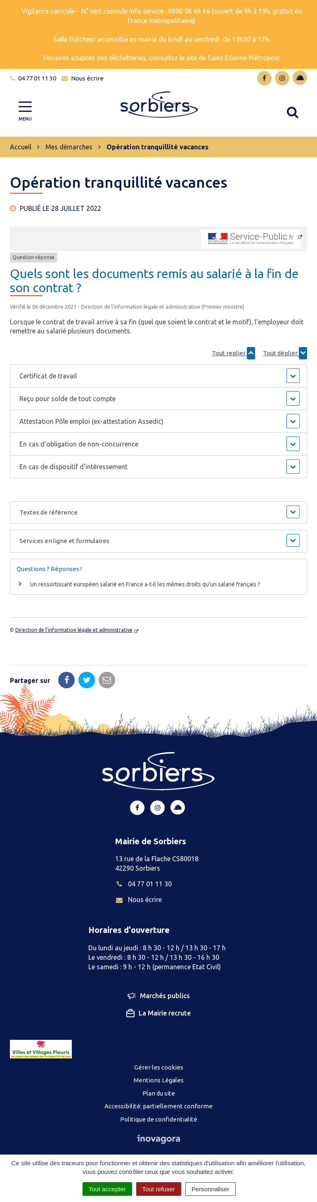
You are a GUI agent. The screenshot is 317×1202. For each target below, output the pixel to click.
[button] (158, 376)
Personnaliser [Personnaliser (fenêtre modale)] (210, 1189)
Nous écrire (138, 899)
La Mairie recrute (158, 1013)
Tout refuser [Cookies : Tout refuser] (158, 1189)
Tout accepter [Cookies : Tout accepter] (107, 1189)
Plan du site (158, 1093)
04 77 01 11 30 (143, 884)
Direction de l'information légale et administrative (73, 630)
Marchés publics (159, 996)
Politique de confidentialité (158, 1119)
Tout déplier (285, 353)
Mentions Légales (159, 1080)
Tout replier (233, 353)
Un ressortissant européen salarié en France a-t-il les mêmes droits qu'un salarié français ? (145, 584)
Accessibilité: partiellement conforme (158, 1106)
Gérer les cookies (158, 1067)
